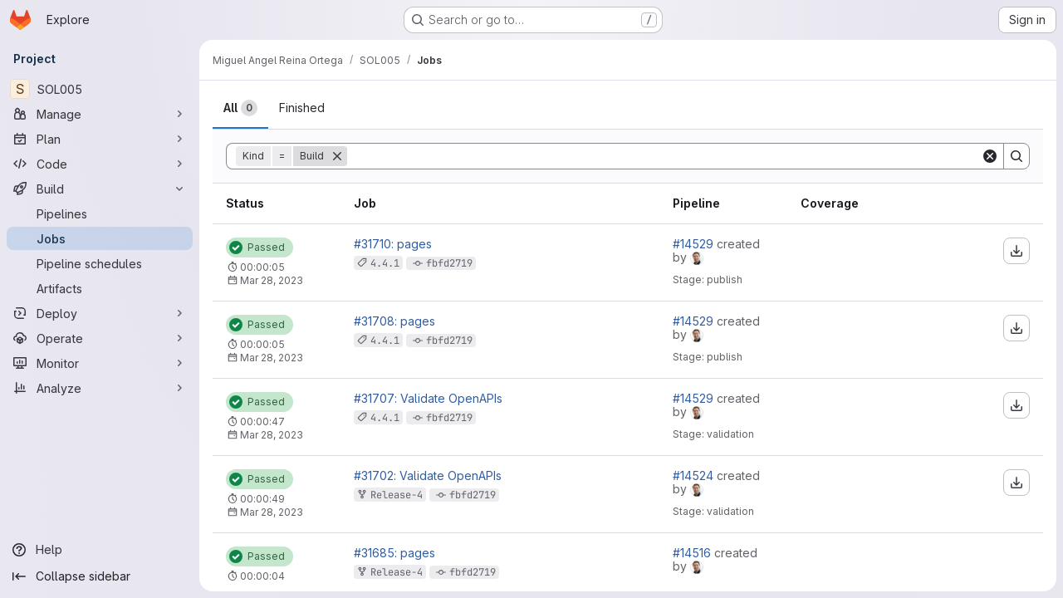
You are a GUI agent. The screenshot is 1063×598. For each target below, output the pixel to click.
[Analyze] (100, 387)
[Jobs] (100, 238)
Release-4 (396, 495)
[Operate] (100, 338)
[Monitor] (100, 363)
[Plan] (100, 138)
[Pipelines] (100, 213)
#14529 (695, 244)
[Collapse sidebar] (100, 576)
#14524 (695, 475)
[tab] (240, 108)
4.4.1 (384, 263)
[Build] (100, 188)
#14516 (693, 553)
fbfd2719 (449, 263)
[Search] (663, 156)
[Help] (100, 549)
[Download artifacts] (1016, 251)
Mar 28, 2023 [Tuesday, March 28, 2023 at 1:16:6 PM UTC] (271, 435)
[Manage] (100, 113)
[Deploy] (100, 313)
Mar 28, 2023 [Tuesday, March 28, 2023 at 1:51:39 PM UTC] (271, 280)
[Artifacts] (100, 288)
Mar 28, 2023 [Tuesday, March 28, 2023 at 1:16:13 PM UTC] (271, 357)
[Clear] (990, 156)
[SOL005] (100, 88)
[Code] (100, 163)
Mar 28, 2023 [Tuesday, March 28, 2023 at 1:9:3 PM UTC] (271, 512)
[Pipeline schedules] (100, 263)
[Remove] (337, 156)
